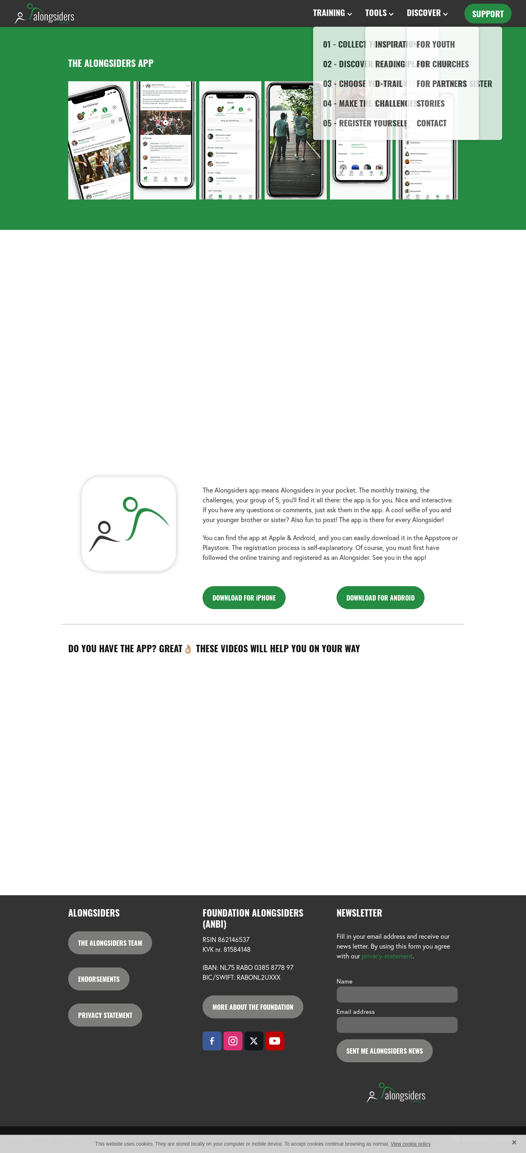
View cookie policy (410, 1144)
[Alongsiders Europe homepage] (64, 13)
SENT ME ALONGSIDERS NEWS (384, 1050)
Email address (356, 1012)
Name (345, 981)
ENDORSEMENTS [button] (99, 978)
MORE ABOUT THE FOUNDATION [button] (252, 1006)
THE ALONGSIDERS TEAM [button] (110, 942)
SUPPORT (488, 13)
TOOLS (379, 12)
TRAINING (332, 12)
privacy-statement (387, 956)
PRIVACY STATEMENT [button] (105, 1014)
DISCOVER (427, 12)
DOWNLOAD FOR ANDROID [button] (380, 597)
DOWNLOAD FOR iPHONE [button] (244, 597)
